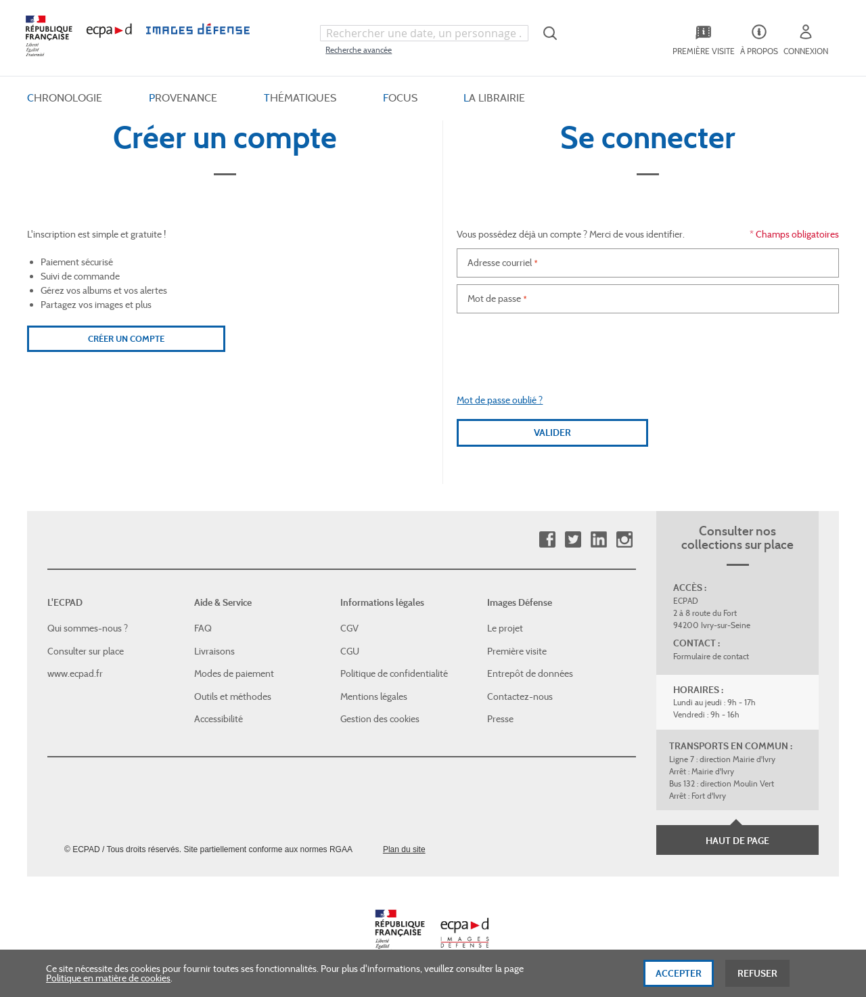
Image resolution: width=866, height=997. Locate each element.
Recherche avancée (358, 50)
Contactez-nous (520, 696)
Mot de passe (494, 298)
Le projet (505, 628)
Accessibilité (218, 719)
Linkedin (598, 539)
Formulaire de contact (711, 656)
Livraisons (214, 651)
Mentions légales (373, 696)
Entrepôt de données (530, 673)
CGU (349, 651)
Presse (500, 719)
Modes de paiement (234, 673)
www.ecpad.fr (75, 673)
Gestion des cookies (379, 719)
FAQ (203, 628)
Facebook (547, 539)
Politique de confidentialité (394, 673)
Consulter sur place (85, 651)
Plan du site (404, 849)
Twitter (572, 539)
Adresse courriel (500, 263)
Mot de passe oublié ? (500, 400)
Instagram (624, 539)
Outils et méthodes (232, 696)
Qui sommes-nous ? (87, 628)
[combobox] (424, 33)
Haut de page (737, 841)
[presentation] (648, 346)
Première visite (517, 651)
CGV (349, 628)
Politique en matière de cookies (108, 978)
